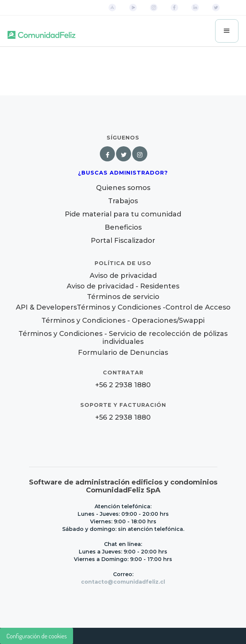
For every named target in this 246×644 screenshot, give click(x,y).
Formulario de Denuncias (123, 352)
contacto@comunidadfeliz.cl (123, 581)
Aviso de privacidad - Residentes (123, 286)
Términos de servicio (123, 297)
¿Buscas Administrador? (123, 172)
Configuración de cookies (36, 636)
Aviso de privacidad (123, 276)
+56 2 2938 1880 (123, 385)
